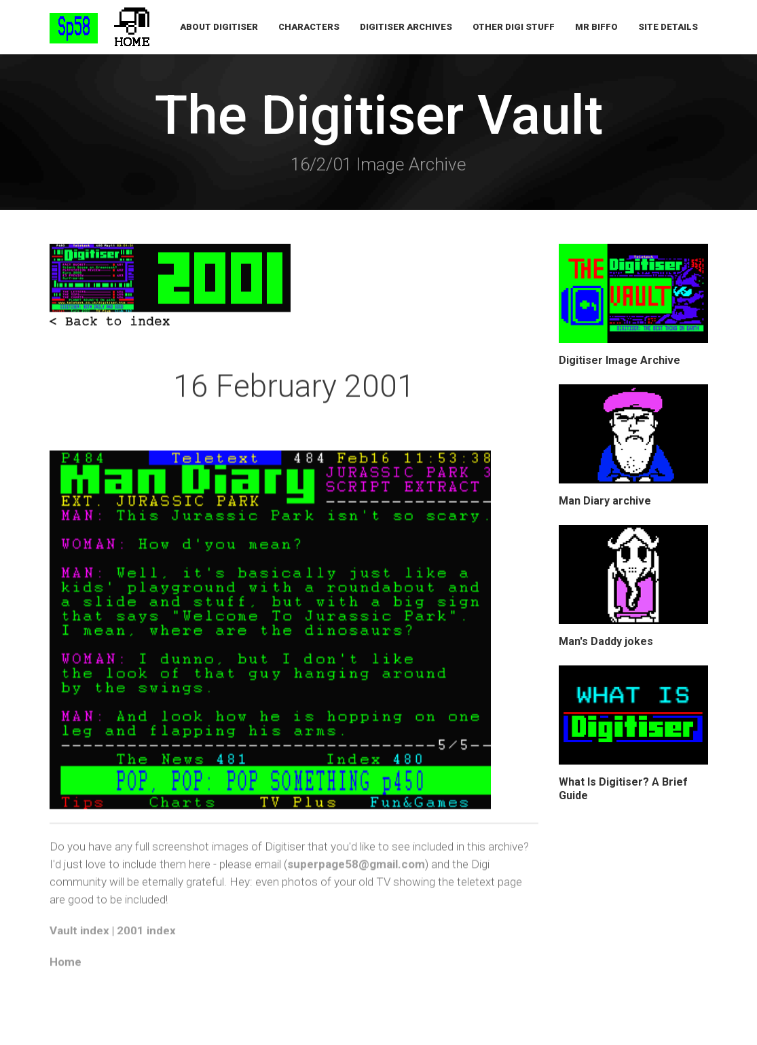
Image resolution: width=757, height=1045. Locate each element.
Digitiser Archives (406, 27)
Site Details (668, 27)
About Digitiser (219, 27)
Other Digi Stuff (514, 27)
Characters (308, 27)
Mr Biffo (596, 27)
